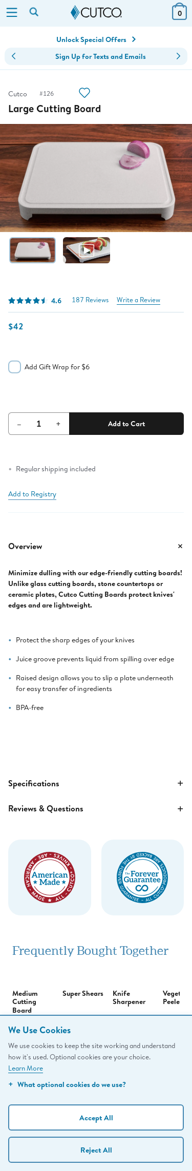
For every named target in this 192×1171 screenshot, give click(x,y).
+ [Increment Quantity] (58, 423)
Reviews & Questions (96, 809)
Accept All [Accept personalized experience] (96, 1117)
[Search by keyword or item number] (34, 12)
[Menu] (12, 13)
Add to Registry (32, 493)
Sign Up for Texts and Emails (100, 56)
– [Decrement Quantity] (19, 423)
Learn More (25, 1068)
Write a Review (138, 300)
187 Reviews (90, 300)
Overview (96, 546)
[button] (14, 56)
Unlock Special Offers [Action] (96, 39)
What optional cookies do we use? (67, 1084)
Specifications (96, 783)
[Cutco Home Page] (96, 13)
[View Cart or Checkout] (179, 16)
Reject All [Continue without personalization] (96, 1150)
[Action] (84, 94)
